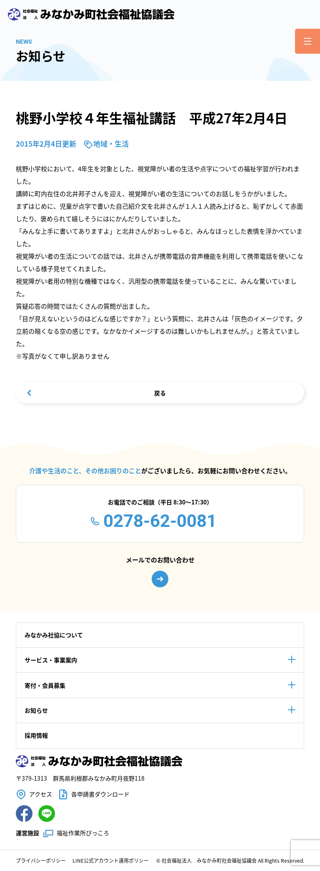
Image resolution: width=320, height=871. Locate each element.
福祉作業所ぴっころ (83, 833)
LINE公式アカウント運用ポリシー (110, 860)
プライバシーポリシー (41, 860)
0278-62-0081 (160, 521)
